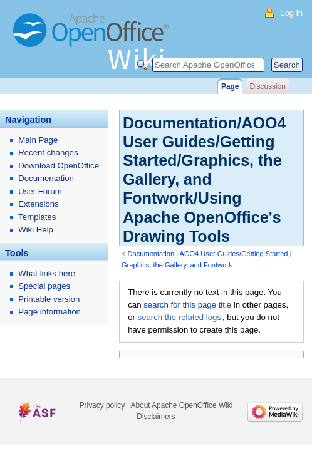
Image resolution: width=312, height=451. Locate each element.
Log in (291, 13)
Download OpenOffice (58, 165)
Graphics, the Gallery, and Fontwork (177, 265)
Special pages (44, 286)
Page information (49, 311)
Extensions (38, 204)
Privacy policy (102, 405)
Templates (37, 217)
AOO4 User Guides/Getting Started (234, 253)
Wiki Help (35, 229)
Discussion (267, 86)
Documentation (151, 253)
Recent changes (48, 152)
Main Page (38, 140)
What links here (46, 273)
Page (230, 86)
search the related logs (179, 317)
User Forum (40, 191)
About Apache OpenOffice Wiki (182, 405)
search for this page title (187, 304)
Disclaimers (156, 416)
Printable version (49, 299)
